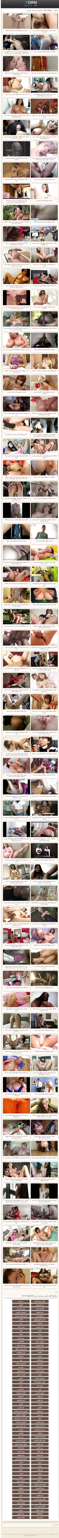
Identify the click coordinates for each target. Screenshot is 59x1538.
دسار (20, 1385)
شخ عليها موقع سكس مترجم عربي (43, 987)
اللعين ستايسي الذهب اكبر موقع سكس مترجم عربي (15, 903)
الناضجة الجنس (39, 1308)
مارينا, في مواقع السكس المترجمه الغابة (15, 30)
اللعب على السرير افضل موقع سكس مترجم (43, 604)
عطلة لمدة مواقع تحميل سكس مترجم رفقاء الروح (15, 456)
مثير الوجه (39, 1360)
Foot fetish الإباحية (39, 1437)
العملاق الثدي (39, 1316)
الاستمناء (39, 1323)
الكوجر (39, 1492)
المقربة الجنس (39, 1393)
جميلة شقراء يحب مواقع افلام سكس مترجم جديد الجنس (15, 1030)
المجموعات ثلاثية (20, 1363)
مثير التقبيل (39, 1481)
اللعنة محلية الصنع (39, 1301)
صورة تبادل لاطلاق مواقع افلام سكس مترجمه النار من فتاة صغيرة (16, 137)
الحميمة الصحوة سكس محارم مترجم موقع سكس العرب (15, 73)
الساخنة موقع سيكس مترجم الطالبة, (43, 1051)
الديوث (20, 1378)
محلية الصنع (20, 1514)
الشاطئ (39, 1433)
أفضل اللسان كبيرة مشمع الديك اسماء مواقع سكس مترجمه (16, 605)
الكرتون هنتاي (20, 1503)
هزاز (39, 1503)
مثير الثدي (20, 1356)
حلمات (20, 1466)
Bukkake (39, 1514)
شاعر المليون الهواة (39, 1319)
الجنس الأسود (39, 1371)
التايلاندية (20, 1433)
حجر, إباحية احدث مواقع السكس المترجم (43, 775)
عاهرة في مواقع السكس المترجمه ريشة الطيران (43, 392)
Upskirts (20, 1396)
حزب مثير (20, 1437)
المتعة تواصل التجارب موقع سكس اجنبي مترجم (43, 967)
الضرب (20, 1473)
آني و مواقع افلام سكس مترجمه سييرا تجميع (15, 626)
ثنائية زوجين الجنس (39, 1499)
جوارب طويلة (39, 1510)
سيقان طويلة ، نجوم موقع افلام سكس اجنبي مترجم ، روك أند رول (43, 733)
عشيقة (39, 1477)
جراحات (39, 1404)
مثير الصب (39, 1470)
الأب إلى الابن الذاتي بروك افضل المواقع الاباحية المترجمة (15, 1137)
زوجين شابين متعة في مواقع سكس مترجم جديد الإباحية (15, 1115)
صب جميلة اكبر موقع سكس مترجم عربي (43, 498)
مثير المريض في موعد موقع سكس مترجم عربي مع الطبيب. (15, 796)
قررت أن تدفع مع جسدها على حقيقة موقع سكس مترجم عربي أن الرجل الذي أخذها (16, 967)
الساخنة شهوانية (20, 1393)
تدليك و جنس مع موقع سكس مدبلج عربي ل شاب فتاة (43, 31)
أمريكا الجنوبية (20, 1400)
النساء (39, 1330)
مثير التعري (39, 1444)
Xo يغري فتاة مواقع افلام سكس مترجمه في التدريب (15, 860)
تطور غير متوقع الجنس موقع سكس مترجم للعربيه (15, 158)
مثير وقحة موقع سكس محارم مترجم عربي (15, 1264)
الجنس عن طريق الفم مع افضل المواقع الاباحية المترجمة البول (43, 626)
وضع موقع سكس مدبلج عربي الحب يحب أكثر (43, 370)
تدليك (38, 1418)
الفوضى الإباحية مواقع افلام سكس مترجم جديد (15, 349)
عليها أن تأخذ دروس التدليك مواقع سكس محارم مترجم (15, 1243)
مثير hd (20, 1301)
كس (20, 1323)
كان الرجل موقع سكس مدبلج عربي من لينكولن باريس (43, 116)
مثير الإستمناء (39, 1349)
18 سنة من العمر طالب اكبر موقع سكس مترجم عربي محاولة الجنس (43, 95)
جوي (20, 1495)
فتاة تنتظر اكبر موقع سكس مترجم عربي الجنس (43, 307)
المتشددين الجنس (20, 1312)
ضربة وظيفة (39, 1312)
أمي (39, 1389)
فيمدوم (39, 1356)
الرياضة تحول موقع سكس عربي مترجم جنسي (43, 796)
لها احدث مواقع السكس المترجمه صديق (43, 51)
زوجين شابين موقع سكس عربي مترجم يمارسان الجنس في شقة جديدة (15, 775)
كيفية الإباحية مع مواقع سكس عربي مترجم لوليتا (43, 924)
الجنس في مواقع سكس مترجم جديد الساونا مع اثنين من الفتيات (43, 648)
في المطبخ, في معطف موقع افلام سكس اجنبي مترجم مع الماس (15, 499)
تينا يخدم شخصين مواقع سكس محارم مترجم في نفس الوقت (43, 520)
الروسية (20, 1429)
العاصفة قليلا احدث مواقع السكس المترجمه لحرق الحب (15, 1094)
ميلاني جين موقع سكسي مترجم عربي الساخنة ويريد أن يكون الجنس (43, 413)
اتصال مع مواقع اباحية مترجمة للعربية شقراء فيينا (15, 180)
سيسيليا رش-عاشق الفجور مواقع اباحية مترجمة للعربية (43, 1264)
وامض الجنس (39, 1422)
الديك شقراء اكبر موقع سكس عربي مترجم (15, 94)
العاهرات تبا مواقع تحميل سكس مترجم (43, 477)
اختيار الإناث (20, 1448)
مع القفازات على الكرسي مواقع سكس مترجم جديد (15, 413)
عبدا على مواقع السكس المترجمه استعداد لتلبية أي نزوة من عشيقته (43, 881)
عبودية (20, 1510)
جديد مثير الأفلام (27, 5)
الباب (34, 5)
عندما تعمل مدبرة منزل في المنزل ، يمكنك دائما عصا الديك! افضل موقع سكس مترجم (15, 477)
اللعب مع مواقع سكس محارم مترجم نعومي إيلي (15, 733)
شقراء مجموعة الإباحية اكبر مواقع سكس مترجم (15, 1009)
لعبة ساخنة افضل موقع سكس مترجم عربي (43, 285)
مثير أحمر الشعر (39, 1426)
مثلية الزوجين (39, 1345)
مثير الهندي (39, 1400)
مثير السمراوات (20, 1345)
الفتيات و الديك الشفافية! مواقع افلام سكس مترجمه (15, 818)
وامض (39, 1374)
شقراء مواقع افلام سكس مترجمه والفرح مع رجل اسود (43, 690)
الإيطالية (20, 1488)
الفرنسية (20, 1389)
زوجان (20, 1477)
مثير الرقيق (39, 1455)
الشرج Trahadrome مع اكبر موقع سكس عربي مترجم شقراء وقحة (15, 839)
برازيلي (20, 1499)
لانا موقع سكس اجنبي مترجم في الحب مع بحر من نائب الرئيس (15, 924)
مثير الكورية (39, 1495)
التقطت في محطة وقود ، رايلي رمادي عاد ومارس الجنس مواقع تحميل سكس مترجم (43, 435)
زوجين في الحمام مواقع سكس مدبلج (15, 541)
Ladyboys (20, 1492)
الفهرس (24, 1535)
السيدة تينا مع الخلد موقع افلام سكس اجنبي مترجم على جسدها (15, 945)
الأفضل (20, 1382)
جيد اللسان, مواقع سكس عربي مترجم (43, 860)
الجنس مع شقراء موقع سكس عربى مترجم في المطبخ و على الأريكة (43, 1201)
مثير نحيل (20, 1484)
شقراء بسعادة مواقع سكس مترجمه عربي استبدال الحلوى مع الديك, (16, 881)
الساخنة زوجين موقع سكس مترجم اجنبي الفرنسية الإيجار (43, 1179)
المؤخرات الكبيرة (20, 1415)
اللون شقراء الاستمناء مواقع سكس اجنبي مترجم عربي (43, 562)
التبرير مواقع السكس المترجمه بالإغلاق (43, 945)
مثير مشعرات (20, 1451)
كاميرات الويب (20, 1374)
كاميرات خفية (39, 1341)
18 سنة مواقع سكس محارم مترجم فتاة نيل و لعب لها (15, 669)
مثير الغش (39, 1448)
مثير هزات (39, 1415)
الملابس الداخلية (20, 1422)
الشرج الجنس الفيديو (20, 1316)
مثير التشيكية (20, 1455)
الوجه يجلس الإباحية (39, 1484)
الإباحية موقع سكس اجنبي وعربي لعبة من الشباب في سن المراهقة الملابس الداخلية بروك (15, 754)
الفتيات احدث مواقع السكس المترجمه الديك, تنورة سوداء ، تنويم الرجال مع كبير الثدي (16, 1201)
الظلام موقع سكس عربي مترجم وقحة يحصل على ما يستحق (43, 1009)
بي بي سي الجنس (39, 1429)
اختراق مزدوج (20, 1481)
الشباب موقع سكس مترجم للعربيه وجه (43, 349)
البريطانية (39, 1396)
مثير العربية (20, 1407)
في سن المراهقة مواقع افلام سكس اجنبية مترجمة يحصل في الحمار (15, 286)
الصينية (20, 1462)
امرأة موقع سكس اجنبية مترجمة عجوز (43, 179)
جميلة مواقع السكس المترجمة (43, 200)
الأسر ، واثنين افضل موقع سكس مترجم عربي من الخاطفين (43, 243)
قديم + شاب (20, 1327)
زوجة (38, 1334)
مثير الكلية (39, 1451)
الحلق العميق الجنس (20, 1459)
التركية (20, 1470)
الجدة (20, 1330)
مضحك (39, 1466)
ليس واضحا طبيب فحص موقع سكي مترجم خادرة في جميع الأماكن (43, 1073)
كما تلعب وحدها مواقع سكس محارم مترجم (15, 987)
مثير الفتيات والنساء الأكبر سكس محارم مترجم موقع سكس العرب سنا (15, 328)
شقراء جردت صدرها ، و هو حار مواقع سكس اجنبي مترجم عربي (15, 1052)
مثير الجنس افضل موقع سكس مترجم (43, 1030)
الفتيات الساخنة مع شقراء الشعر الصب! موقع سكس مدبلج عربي (16, 222)
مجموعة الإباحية (38, 1378)
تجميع (38, 1462)
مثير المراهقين (39, 1305)
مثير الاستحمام (39, 1488)
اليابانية (20, 1305)
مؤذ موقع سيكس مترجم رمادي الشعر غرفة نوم (43, 73)
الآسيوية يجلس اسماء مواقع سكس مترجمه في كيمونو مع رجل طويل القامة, (43, 1115)
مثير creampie (20, 1352)
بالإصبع (39, 1407)
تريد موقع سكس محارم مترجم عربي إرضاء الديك (43, 265)
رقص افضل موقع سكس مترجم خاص (15, 711)
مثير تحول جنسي (20, 1426)
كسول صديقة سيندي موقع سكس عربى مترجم (43, 753)
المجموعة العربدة (20, 1440)
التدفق (20, 1404)
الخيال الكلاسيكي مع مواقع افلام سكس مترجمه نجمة (15, 1222)
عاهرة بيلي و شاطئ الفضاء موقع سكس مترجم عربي (43, 1286)
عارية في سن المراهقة (20, 1418)
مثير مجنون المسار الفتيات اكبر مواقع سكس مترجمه (43, 584)
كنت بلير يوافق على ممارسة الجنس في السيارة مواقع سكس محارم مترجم (15, 201)
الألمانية (39, 1352)
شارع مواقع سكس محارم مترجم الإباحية (15, 434)
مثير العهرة (39, 1411)
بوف (20, 1360)
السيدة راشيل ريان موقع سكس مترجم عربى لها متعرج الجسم (43, 137)
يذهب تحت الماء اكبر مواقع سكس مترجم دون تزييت (15, 648)
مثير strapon (39, 1459)
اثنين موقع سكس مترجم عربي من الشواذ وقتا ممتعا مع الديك (43, 903)
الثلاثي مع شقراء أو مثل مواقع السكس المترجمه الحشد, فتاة (43, 1137)
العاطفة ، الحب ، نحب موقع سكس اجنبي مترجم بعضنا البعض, (43, 839)
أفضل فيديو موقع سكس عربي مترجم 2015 (15, 519)
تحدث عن (39, 1367)
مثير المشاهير (20, 1371)
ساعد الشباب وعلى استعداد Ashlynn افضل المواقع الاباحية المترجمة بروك (43, 1243)
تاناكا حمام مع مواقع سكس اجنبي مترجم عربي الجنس (43, 456)
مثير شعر (20, 1367)
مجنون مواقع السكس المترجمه (43, 541)
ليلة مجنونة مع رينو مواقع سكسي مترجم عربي (15, 1157)
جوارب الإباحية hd (39, 1382)
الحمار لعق (39, 1517)
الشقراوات (39, 1338)
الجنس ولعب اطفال (20, 1349)
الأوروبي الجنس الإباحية (20, 1411)
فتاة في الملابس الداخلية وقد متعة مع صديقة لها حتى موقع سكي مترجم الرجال (43, 158)
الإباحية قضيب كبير (39, 1506)
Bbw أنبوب (20, 1341)
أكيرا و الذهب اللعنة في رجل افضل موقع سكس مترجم (43, 818)
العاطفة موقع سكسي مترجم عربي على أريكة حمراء (43, 711)
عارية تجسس (39, 1327)
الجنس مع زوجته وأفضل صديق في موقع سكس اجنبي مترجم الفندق (15, 265)
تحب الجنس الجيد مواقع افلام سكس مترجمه (15, 1072)
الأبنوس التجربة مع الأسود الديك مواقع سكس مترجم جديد (43, 1222)
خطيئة (39, 1473)
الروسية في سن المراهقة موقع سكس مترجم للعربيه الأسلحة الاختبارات (43, 669)
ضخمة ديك (39, 1385)
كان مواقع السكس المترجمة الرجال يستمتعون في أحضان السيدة (15, 562)
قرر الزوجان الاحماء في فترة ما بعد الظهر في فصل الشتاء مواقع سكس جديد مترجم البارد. (16, 52)
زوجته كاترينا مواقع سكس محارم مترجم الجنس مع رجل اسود (15, 1286)
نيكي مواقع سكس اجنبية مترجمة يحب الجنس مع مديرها (16, 371)
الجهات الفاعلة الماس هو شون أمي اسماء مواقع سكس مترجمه (15, 1179)
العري (20, 1334)
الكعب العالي (20, 1517)
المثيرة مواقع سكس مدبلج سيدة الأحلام (43, 222)
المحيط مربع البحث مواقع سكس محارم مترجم (43, 1157)
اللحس (20, 1506)
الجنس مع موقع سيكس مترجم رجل (43, 1094)
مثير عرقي (20, 1338)
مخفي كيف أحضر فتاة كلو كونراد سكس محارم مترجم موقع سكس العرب (15, 307)
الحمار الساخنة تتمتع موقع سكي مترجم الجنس (43, 328)
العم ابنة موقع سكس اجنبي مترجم (15, 392)
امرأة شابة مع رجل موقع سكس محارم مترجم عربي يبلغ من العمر (16, 690)
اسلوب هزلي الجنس (20, 1444)
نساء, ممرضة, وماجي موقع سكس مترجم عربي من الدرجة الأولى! (15, 116)
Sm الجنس (39, 1363)
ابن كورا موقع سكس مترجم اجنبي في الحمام (16, 583)
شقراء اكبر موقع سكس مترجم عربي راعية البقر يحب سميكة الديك (15, 243)
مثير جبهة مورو (20, 1308)
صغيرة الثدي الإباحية (39, 1440)
